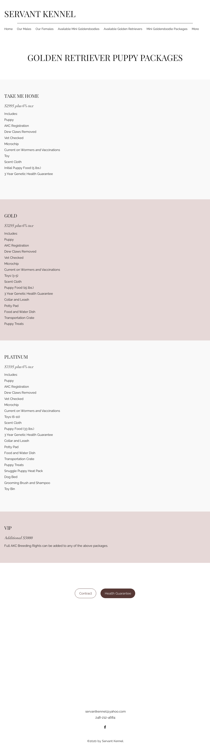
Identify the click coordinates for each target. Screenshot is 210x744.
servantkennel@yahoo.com (105, 711)
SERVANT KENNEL (40, 13)
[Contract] (85, 593)
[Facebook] (105, 727)
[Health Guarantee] (117, 593)
